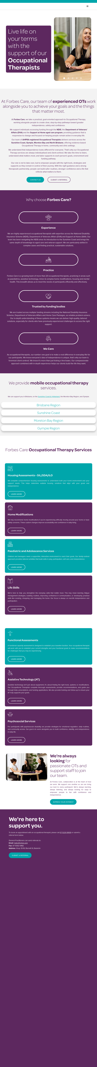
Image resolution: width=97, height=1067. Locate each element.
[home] (17, 6)
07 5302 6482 (18, 845)
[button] (58, 49)
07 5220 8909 (65, 832)
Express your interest (63, 802)
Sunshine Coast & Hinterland (49, 396)
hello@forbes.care (21, 843)
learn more (16, 494)
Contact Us (35, 180)
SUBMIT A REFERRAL (20, 855)
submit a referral (59, 180)
